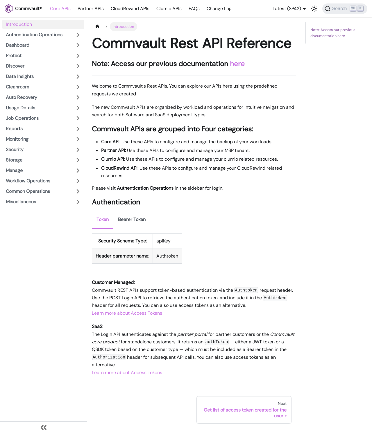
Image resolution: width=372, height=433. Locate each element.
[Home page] (97, 26)
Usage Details (20, 108)
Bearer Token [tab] (132, 219)
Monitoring (17, 139)
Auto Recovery (21, 97)
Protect (14, 55)
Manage (14, 170)
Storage (14, 160)
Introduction (19, 24)
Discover (15, 66)
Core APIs (60, 9)
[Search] (344, 8)
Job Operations (22, 118)
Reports (14, 129)
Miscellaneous (21, 202)
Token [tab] (102, 219)
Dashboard (17, 45)
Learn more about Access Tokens (127, 313)
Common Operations (28, 191)
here (237, 63)
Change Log (219, 9)
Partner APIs (91, 9)
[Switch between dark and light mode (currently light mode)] (314, 8)
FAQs (194, 9)
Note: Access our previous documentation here (332, 32)
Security (15, 149)
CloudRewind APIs (130, 9)
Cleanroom (17, 87)
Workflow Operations (28, 181)
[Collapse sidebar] (43, 427)
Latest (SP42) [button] (287, 9)
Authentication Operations (34, 35)
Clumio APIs (169, 9)
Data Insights (20, 76)
